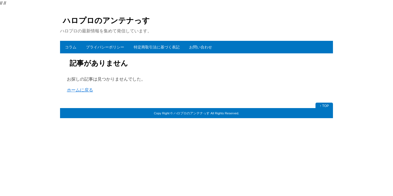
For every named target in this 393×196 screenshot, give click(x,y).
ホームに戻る (80, 90)
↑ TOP (324, 106)
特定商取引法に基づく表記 (157, 47)
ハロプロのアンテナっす (106, 20)
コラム (70, 47)
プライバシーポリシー (105, 47)
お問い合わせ (200, 47)
